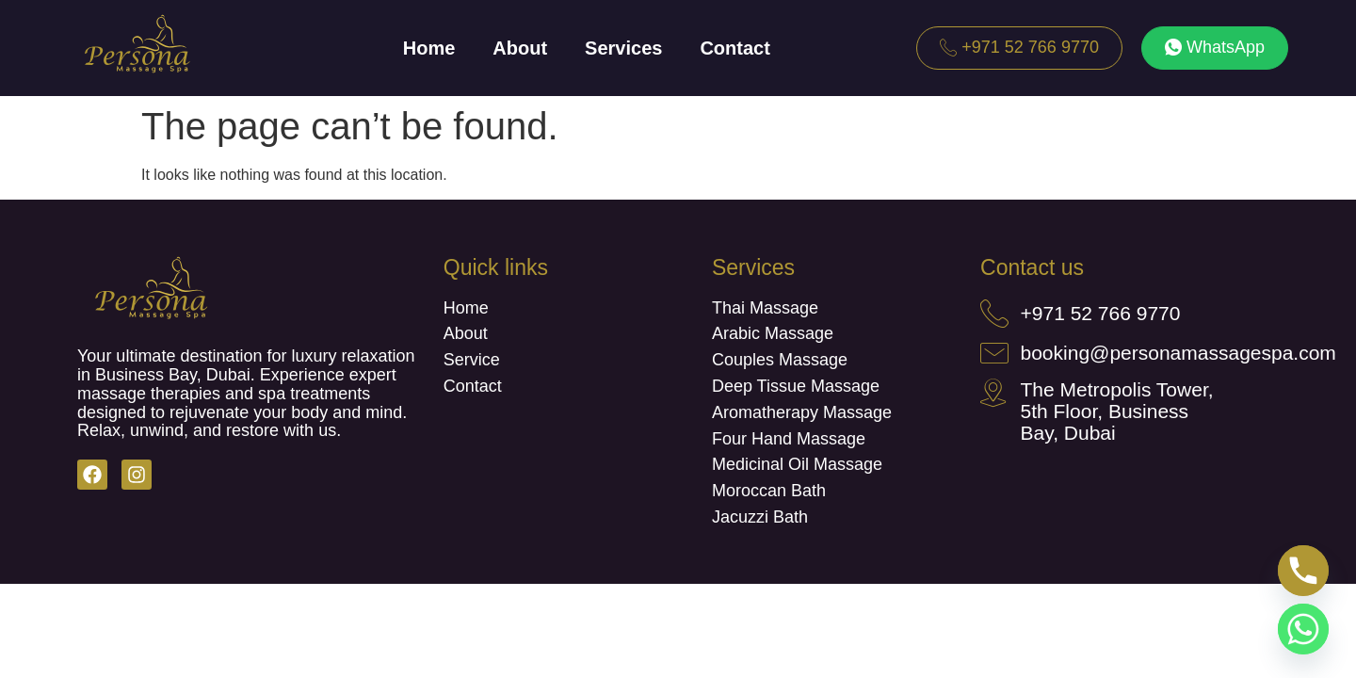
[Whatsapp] (1303, 629)
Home (429, 48)
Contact (734, 48)
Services (623, 48)
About (519, 48)
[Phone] (1303, 570)
